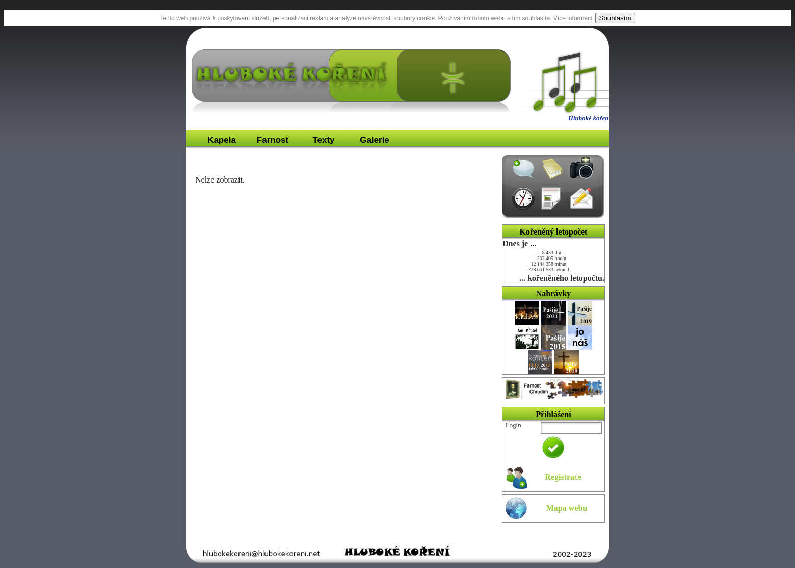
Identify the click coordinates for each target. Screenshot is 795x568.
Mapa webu (566, 508)
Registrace (563, 477)
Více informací (573, 18)
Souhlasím (615, 18)
